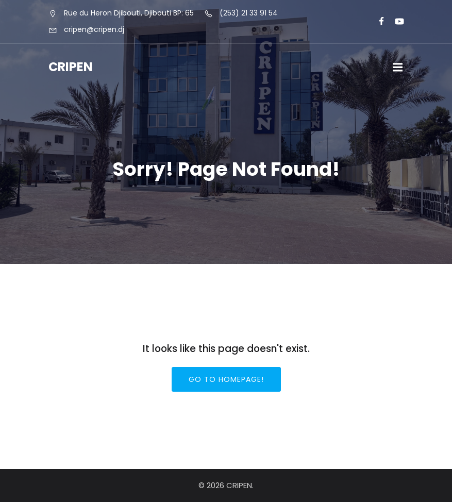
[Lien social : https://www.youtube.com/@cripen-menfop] (395, 21)
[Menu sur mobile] (398, 67)
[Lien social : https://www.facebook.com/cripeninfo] (377, 21)
